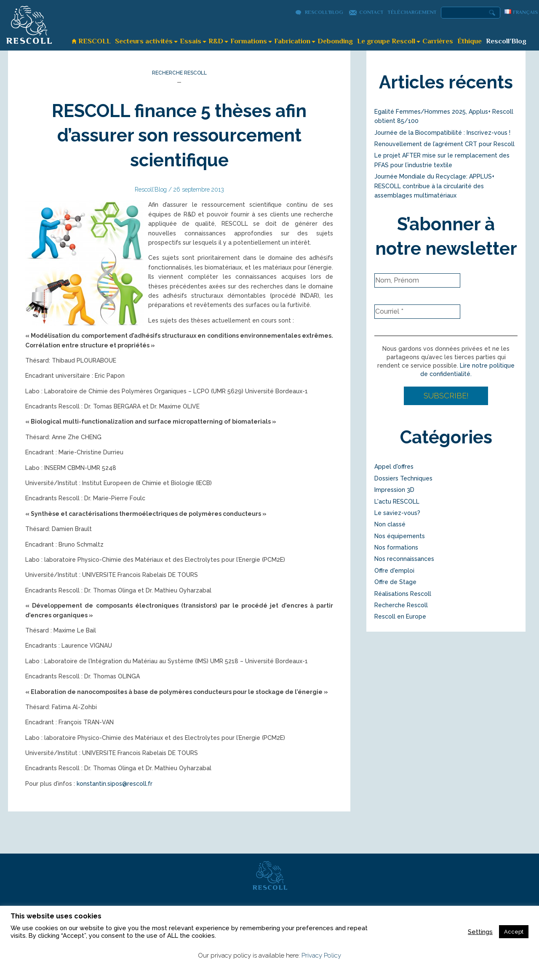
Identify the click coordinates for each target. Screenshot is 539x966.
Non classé (390, 524)
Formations (248, 41)
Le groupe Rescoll (386, 41)
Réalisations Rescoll (402, 593)
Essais (190, 41)
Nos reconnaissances (404, 558)
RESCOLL (94, 41)
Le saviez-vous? (397, 513)
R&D (215, 41)
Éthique (469, 41)
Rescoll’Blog (324, 12)
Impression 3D (394, 489)
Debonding (335, 41)
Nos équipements (399, 536)
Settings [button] (480, 931)
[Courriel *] (417, 311)
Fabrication (292, 41)
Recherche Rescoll (179, 73)
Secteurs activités (144, 41)
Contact (371, 12)
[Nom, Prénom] (417, 280)
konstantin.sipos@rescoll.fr (114, 783)
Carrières (437, 41)
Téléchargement (412, 12)
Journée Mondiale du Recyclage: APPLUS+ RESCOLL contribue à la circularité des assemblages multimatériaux (434, 186)
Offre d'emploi (394, 570)
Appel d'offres (394, 466)
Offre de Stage (395, 582)
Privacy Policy (321, 955)
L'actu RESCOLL (396, 501)
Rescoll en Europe (400, 616)
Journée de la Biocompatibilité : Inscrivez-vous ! (442, 132)
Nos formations (396, 547)
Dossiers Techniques (403, 478)
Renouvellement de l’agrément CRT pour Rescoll (444, 144)
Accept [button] (513, 932)
